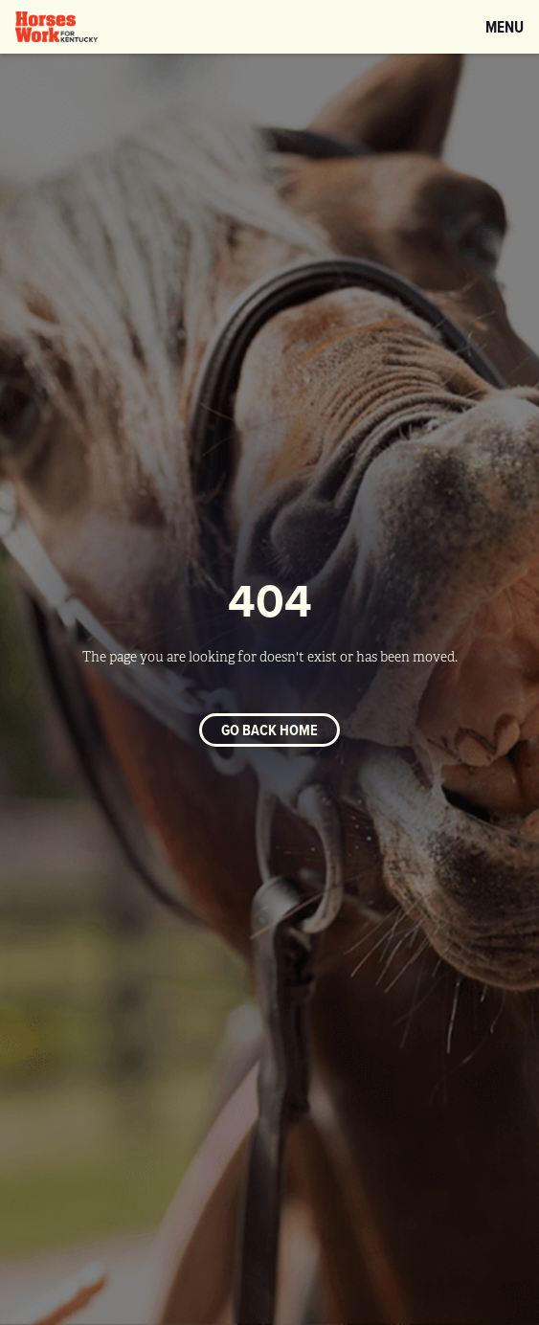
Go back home (269, 730)
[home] (56, 26)
